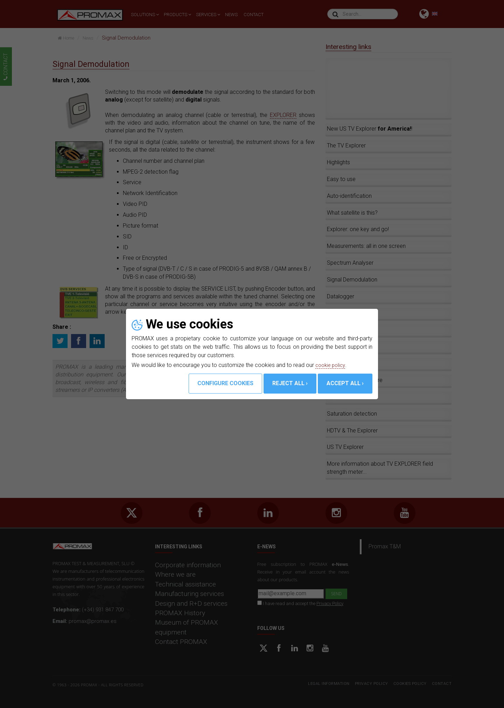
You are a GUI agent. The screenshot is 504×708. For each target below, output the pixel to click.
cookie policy (331, 365)
